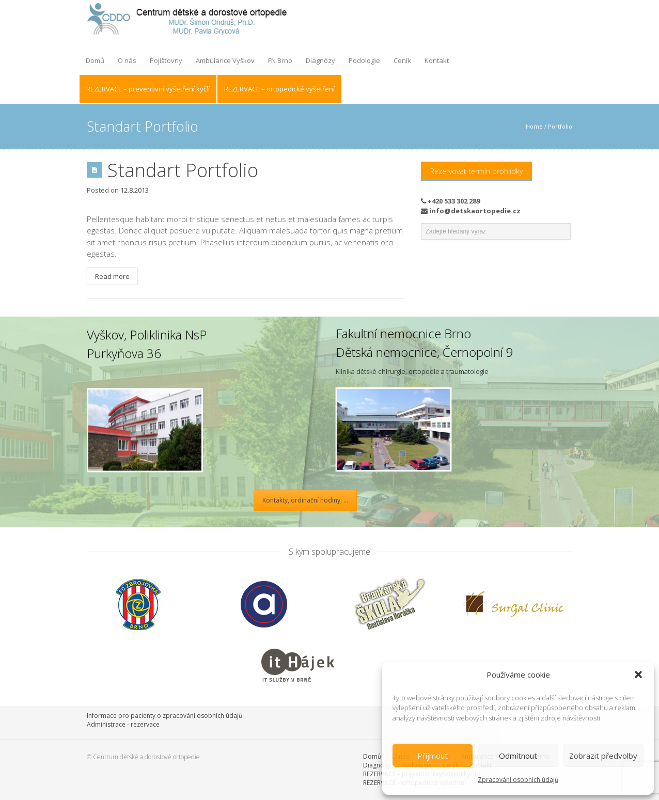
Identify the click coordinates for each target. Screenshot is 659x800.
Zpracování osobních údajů (518, 779)
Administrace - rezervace (123, 724)
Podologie (364, 60)
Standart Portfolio (182, 170)
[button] (638, 674)
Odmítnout (518, 755)
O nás (127, 60)
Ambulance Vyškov (225, 60)
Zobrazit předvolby (603, 755)
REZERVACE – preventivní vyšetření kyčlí (148, 88)
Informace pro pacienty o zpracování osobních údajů (164, 715)
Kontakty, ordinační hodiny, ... (305, 500)
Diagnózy (320, 60)
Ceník (402, 60)
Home (534, 126)
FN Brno (280, 60)
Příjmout (432, 755)
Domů (95, 60)
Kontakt (437, 60)
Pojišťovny (166, 60)
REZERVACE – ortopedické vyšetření (279, 88)
